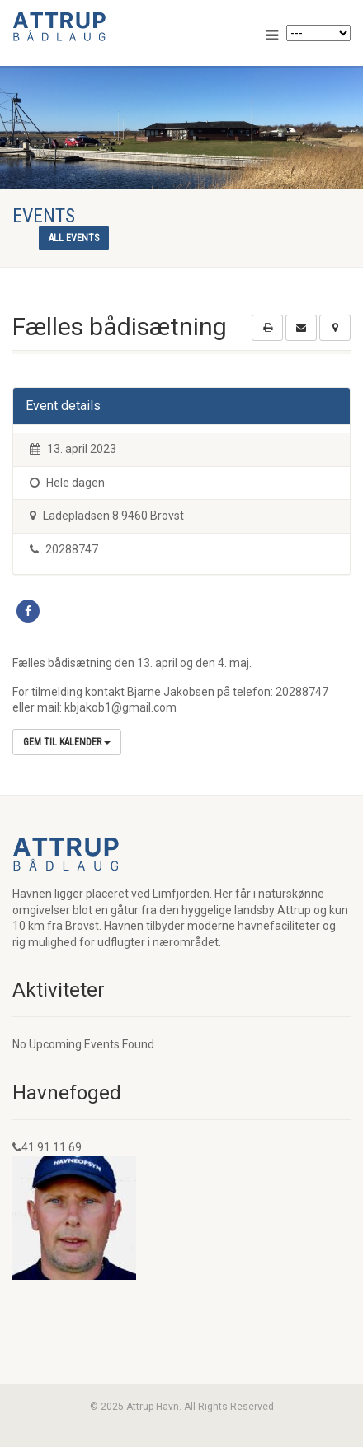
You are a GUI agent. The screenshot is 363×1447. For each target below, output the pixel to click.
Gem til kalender (67, 742)
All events (74, 238)
